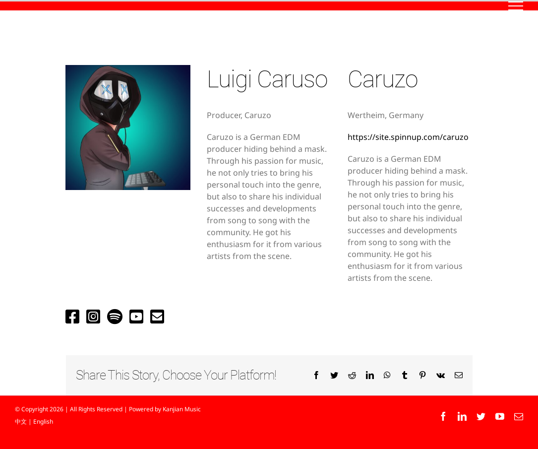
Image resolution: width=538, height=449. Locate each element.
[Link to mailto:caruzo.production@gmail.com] (157, 316)
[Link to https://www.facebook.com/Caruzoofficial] (72, 316)
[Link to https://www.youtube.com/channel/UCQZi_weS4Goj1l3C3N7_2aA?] (136, 316)
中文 (21, 421)
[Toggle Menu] (516, 5)
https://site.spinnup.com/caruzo (408, 136)
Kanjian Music (182, 409)
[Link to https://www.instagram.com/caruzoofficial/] (93, 316)
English (43, 421)
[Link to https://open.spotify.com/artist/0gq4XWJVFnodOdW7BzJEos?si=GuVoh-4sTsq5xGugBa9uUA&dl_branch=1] (114, 316)
